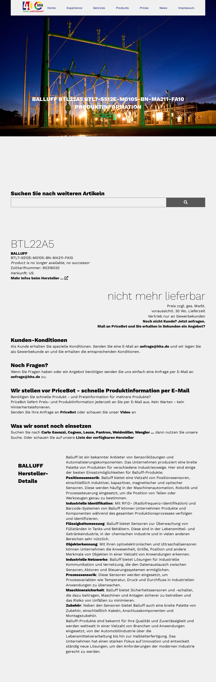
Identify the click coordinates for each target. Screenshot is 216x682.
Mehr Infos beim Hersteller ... (39, 278)
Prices (144, 8)
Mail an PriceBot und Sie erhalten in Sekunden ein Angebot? (151, 326)
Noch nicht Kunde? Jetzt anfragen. (174, 321)
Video (125, 412)
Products (122, 8)
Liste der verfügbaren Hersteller (105, 437)
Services (99, 8)
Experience (74, 8)
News (163, 8)
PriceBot (68, 412)
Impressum (186, 8)
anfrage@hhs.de (154, 346)
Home (51, 8)
